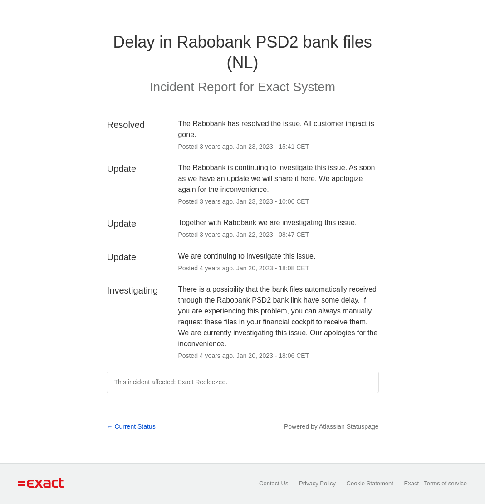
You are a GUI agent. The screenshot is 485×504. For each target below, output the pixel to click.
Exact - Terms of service (435, 483)
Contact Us (273, 483)
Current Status (131, 426)
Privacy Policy (317, 483)
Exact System (296, 87)
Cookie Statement (370, 483)
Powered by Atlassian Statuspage (331, 426)
